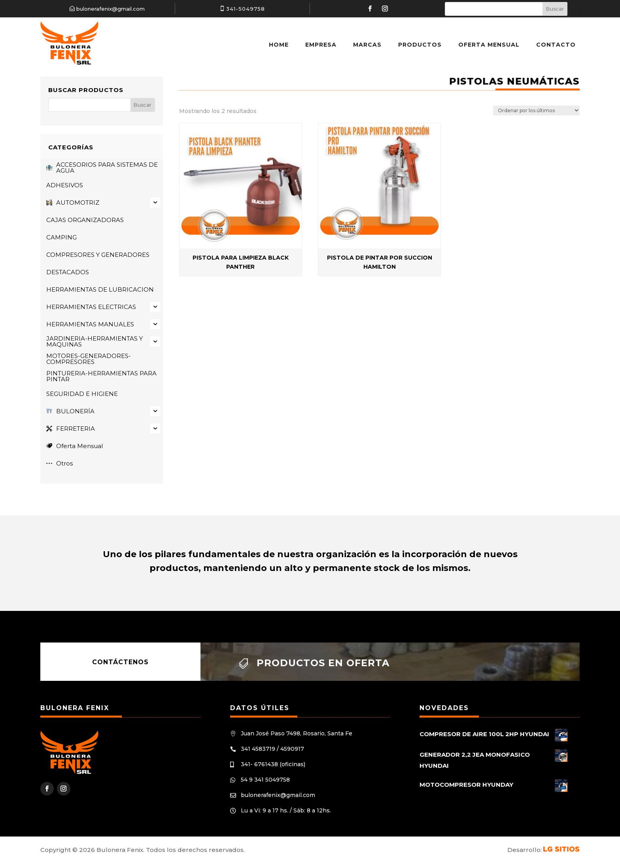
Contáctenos (120, 661)
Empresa (320, 44)
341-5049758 (245, 9)
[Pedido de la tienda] (536, 110)
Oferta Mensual (489, 44)
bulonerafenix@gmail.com (110, 9)
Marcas (367, 44)
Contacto (556, 44)
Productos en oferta (323, 663)
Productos (420, 44)
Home (279, 44)
